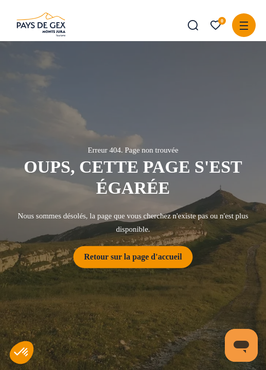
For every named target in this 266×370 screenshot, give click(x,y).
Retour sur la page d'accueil (133, 256)
